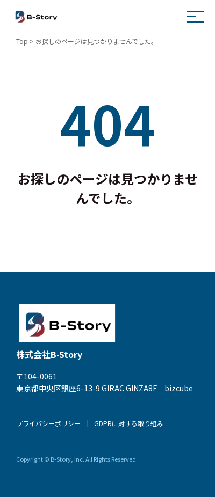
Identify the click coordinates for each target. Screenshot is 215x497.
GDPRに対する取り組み (128, 423)
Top (22, 41)
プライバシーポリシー (48, 423)
